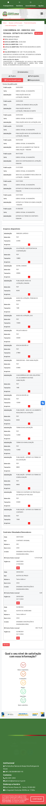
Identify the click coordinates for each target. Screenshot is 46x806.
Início (5, 23)
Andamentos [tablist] (23, 72)
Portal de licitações (30, 23)
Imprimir (38, 33)
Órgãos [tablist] (12, 76)
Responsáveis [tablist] (34, 80)
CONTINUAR (37, 799)
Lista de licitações (10, 25)
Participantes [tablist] (33, 76)
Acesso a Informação (15, 23)
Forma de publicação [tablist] (13, 80)
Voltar (6, 644)
